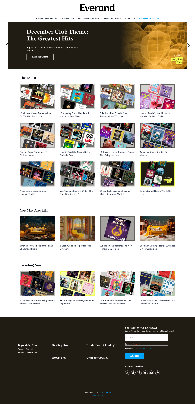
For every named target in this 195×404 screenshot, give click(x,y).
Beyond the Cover (28, 345)
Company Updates (97, 357)
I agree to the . (139, 348)
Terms (93, 396)
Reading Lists (60, 345)
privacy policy (145, 348)
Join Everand (105, 393)
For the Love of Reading (100, 345)
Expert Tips (59, 357)
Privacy (101, 396)
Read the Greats (40, 57)
